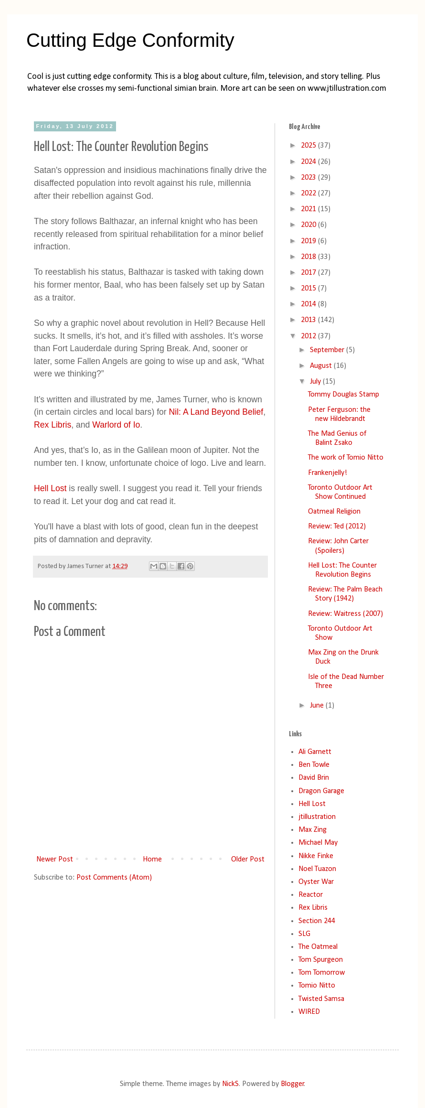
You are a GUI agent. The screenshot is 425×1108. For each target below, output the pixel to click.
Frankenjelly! (327, 473)
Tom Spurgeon (320, 960)
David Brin (313, 778)
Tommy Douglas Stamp (343, 394)
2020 (309, 225)
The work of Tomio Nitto (345, 458)
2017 (309, 273)
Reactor (310, 895)
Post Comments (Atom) (114, 878)
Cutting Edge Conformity (130, 40)
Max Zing (312, 830)
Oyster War (316, 882)
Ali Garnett (314, 752)
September (328, 350)
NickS (230, 1084)
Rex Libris (52, 425)
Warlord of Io (116, 425)
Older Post (248, 859)
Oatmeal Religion (334, 512)
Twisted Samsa (321, 999)
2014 (309, 304)
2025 (309, 146)
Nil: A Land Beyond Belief (216, 412)
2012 (309, 336)
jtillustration (317, 817)
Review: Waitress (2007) (345, 614)
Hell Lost (50, 488)
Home (152, 859)
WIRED (309, 1012)
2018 (309, 257)
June (318, 706)
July (316, 382)
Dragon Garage (321, 791)
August (322, 366)
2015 (309, 288)
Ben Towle (313, 765)
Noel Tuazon (317, 869)
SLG (304, 934)
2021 (309, 209)
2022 (309, 193)
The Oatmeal (318, 947)
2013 (309, 320)
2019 (309, 241)
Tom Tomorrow (321, 973)
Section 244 (316, 921)
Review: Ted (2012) (337, 526)
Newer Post (54, 859)
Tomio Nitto (316, 986)
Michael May (318, 843)
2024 (309, 162)
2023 (309, 178)
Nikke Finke (315, 856)
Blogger (292, 1084)
